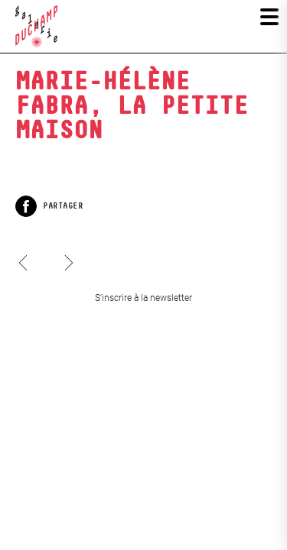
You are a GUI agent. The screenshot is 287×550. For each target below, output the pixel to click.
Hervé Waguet (26, 277)
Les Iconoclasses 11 (68, 248)
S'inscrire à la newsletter (143, 297)
